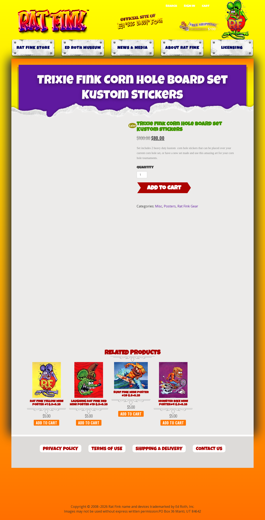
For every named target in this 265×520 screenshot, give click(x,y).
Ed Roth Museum (83, 48)
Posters (170, 206)
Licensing (232, 48)
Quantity (145, 167)
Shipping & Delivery (159, 448)
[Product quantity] (142, 174)
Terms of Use (107, 448)
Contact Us (209, 448)
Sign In (189, 6)
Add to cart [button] (46, 422)
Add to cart (164, 188)
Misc (158, 206)
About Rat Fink (182, 48)
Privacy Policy (60, 448)
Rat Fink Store (33, 48)
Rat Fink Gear (187, 206)
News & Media (132, 48)
